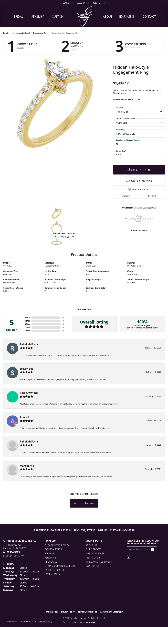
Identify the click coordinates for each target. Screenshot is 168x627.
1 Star (27, 330)
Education (127, 16)
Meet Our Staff (95, 553)
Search (20, 47)
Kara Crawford (29, 393)
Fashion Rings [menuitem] (53, 549)
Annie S (24, 417)
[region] (56, 106)
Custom (58, 16)
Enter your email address (141, 543)
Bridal (18, 16)
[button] (67, 3)
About (107, 16)
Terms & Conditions (87, 611)
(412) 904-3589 (64, 237)
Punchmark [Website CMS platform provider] (89, 622)
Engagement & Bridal (21, 33)
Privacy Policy (68, 611)
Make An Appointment (99, 561)
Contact (149, 16)
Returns (152, 196)
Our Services (93, 549)
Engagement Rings (40, 33)
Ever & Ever (91, 266)
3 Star (27, 324)
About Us (91, 545)
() (63, 317)
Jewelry (37, 16)
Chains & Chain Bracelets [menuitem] (60, 565)
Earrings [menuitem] (49, 553)
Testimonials (94, 557)
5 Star (27, 317)
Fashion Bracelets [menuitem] (55, 569)
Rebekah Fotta (29, 344)
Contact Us (92, 565)
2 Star (27, 327)
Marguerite (27, 465)
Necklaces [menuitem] (50, 561)
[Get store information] (13, 555)
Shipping (126, 196)
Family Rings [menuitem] (52, 574)
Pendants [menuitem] (50, 557)
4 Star (27, 320)
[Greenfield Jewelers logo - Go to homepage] (84, 16)
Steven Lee (26, 368)
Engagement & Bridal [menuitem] (57, 545)
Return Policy (51, 611)
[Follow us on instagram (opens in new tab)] (128, 557)
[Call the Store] (11, 552)
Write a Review (84, 503)
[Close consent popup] (64, 622)
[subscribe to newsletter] (152, 549)
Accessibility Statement (111, 611)
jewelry (6, 33)
